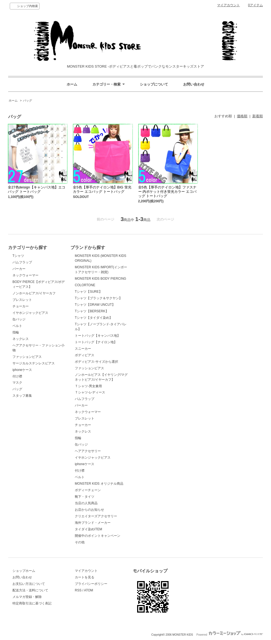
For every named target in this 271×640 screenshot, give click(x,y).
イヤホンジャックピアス (30, 313)
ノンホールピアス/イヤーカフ (34, 293)
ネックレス (20, 339)
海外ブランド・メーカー (93, 523)
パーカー (18, 269)
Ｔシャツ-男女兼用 (88, 386)
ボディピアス (84, 355)
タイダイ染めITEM (88, 529)
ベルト (17, 326)
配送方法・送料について (30, 590)
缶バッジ (18, 319)
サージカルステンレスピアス (33, 363)
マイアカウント (228, 5)
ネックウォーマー (25, 275)
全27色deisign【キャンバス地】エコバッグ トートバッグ (36, 189)
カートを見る (84, 577)
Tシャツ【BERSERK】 (92, 311)
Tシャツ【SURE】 (88, 292)
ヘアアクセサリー (88, 451)
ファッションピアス (27, 357)
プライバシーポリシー (91, 584)
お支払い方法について (28, 584)
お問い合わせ (193, 84)
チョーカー (20, 306)
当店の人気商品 (86, 503)
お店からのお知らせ (89, 510)
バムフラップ (22, 262)
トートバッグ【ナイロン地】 (96, 342)
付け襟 (17, 376)
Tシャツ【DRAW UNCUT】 (95, 305)
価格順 (242, 116)
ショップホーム (23, 571)
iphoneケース (22, 370)
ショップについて (154, 84)
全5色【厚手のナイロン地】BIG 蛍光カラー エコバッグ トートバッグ (102, 189)
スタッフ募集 (22, 396)
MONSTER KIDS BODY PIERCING (100, 278)
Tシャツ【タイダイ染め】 (93, 318)
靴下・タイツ (84, 497)
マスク (17, 382)
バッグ (27, 100)
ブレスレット (22, 300)
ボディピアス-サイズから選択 (96, 362)
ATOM (88, 590)
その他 (80, 542)
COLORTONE (85, 285)
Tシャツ (18, 256)
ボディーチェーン (88, 490)
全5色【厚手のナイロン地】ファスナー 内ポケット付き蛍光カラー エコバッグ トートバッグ (167, 191)
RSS (78, 590)
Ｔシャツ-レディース (90, 392)
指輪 (15, 332)
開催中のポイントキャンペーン (97, 536)
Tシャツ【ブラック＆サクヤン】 (98, 298)
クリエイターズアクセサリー (96, 516)
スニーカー (83, 349)
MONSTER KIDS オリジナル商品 (99, 483)
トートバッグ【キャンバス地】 (97, 336)
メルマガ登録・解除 (27, 597)
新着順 (257, 116)
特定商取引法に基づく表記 (31, 603)
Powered (229, 634)
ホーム (72, 84)
